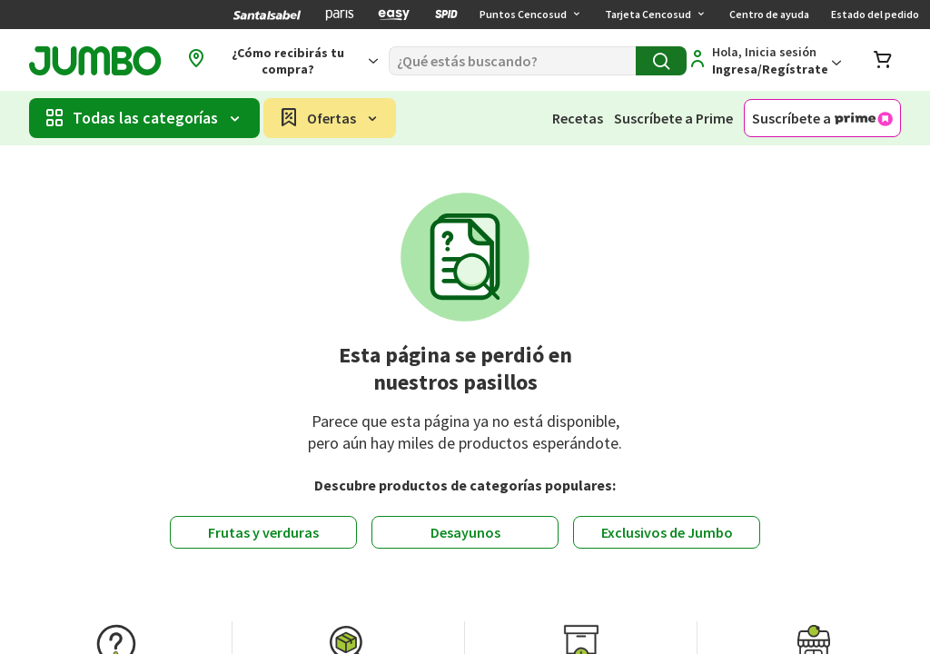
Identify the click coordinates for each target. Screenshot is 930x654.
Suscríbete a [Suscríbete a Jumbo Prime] (822, 118)
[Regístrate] (764, 61)
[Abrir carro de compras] (883, 61)
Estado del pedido (875, 14)
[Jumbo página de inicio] (95, 61)
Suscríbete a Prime (673, 118)
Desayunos (465, 532)
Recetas (577, 118)
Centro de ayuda (769, 14)
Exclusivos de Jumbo (667, 532)
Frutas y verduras (263, 532)
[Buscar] (512, 60)
